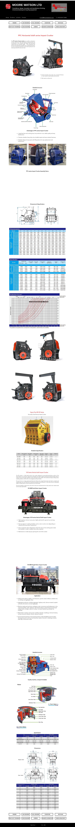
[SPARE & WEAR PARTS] (60, 27)
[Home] (43, 825)
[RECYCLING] (60, 23)
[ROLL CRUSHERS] (35, 23)
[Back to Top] (33, 825)
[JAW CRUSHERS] (26, 23)
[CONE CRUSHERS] (26, 27)
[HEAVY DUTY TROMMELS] (14, 27)
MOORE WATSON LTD (27, 4)
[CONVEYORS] (47, 23)
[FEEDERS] (14, 23)
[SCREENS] (35, 27)
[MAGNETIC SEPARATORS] (47, 27)
